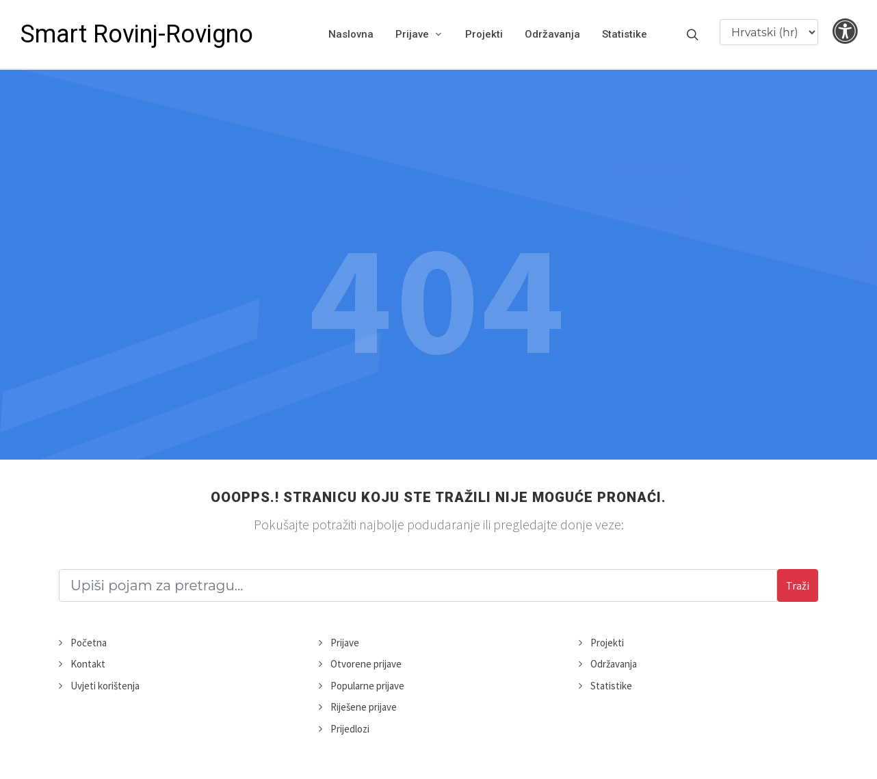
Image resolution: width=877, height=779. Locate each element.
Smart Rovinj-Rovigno (137, 34)
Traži (797, 585)
